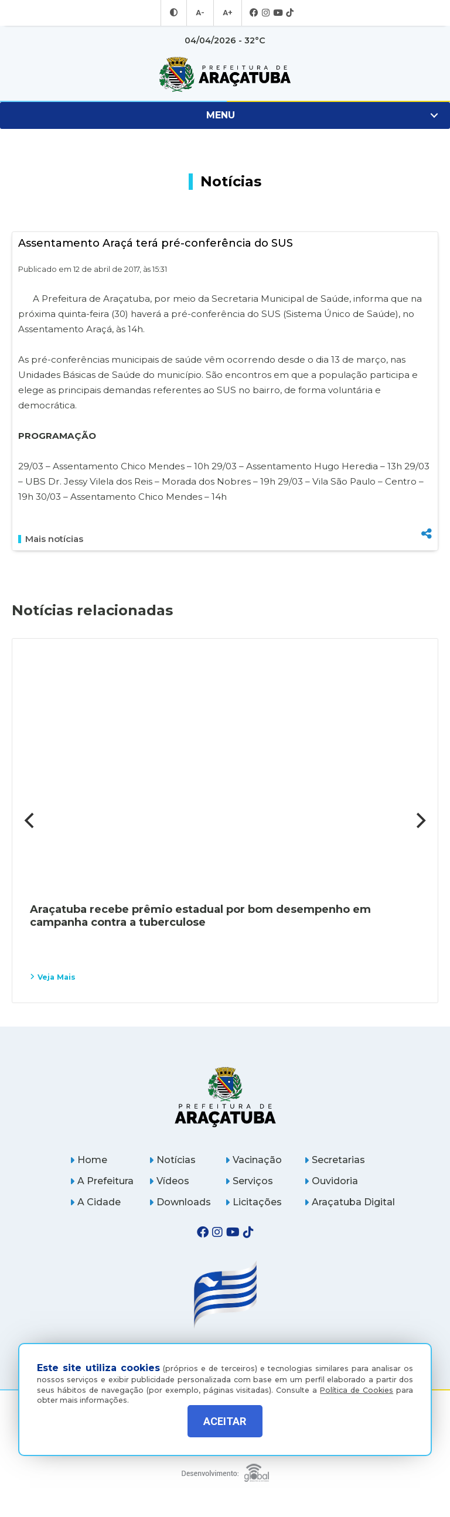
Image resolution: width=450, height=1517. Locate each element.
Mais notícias (50, 539)
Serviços (249, 1181)
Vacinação (253, 1159)
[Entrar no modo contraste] (175, 13)
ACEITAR (224, 1421)
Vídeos (169, 1181)
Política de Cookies (356, 1381)
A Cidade (95, 1202)
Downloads (180, 1202)
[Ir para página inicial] (225, 74)
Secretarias (334, 1159)
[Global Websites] (225, 1470)
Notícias (172, 1159)
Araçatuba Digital (349, 1202)
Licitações (253, 1202)
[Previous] (30, 820)
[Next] (419, 820)
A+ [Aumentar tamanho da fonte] (227, 13)
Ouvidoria (331, 1181)
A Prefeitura (102, 1181)
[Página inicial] (225, 1097)
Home (88, 1159)
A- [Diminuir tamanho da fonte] (200, 13)
